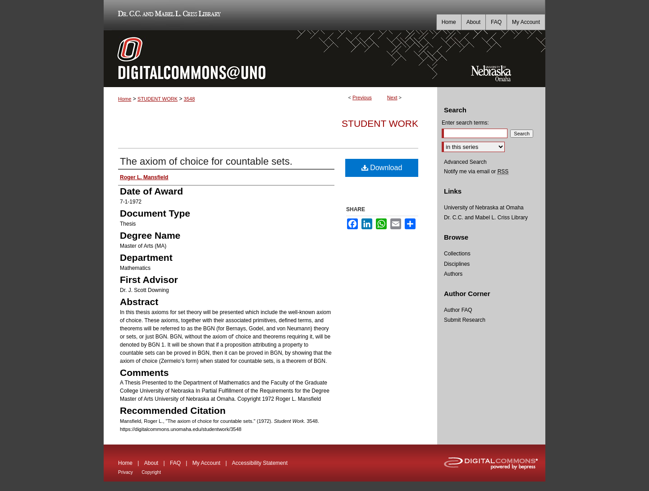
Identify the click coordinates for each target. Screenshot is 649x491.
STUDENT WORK (157, 99)
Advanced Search (465, 162)
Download (381, 167)
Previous (362, 97)
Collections (457, 253)
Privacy (125, 472)
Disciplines (457, 264)
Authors (453, 274)
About (151, 463)
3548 (189, 99)
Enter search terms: (465, 123)
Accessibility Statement (260, 463)
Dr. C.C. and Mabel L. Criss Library (168, 15)
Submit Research (464, 320)
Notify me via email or (476, 171)
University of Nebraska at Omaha (484, 207)
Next (392, 97)
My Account (206, 463)
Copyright (151, 472)
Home (124, 99)
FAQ (175, 463)
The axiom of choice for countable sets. (206, 161)
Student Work (380, 123)
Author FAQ (458, 310)
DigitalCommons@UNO (270, 58)
